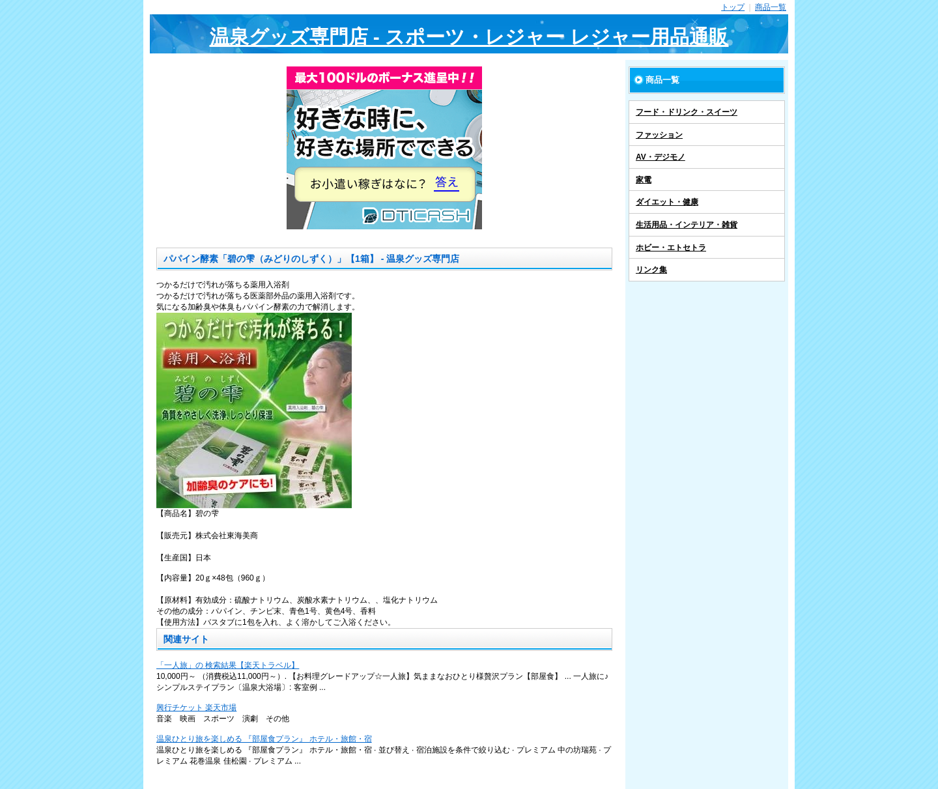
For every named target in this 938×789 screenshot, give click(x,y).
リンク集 (651, 269)
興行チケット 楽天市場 (196, 707)
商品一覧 (770, 7)
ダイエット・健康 (667, 202)
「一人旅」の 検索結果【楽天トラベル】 (227, 665)
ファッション (659, 134)
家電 (643, 179)
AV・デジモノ (660, 157)
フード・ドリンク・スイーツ (686, 112)
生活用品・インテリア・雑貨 (686, 224)
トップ (733, 7)
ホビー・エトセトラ (671, 247)
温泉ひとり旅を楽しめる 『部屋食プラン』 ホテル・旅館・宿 (264, 738)
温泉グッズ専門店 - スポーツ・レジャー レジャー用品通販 (469, 37)
